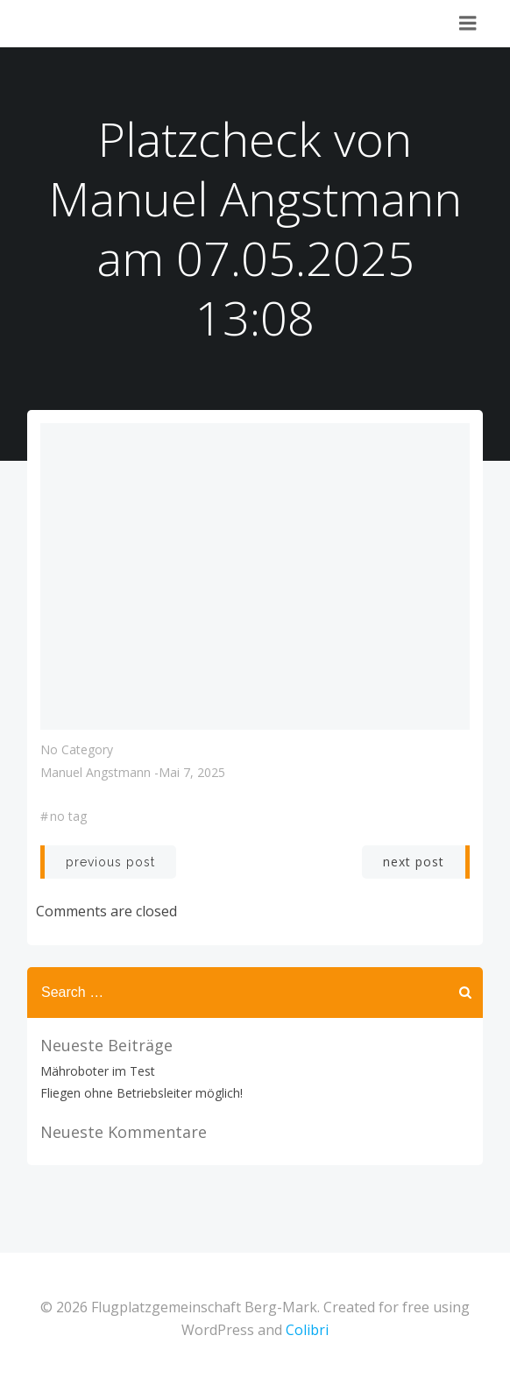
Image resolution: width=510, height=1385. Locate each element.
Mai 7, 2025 (192, 772)
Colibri (307, 1329)
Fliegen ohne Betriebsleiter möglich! (141, 1093)
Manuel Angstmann (95, 772)
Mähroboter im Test (97, 1071)
